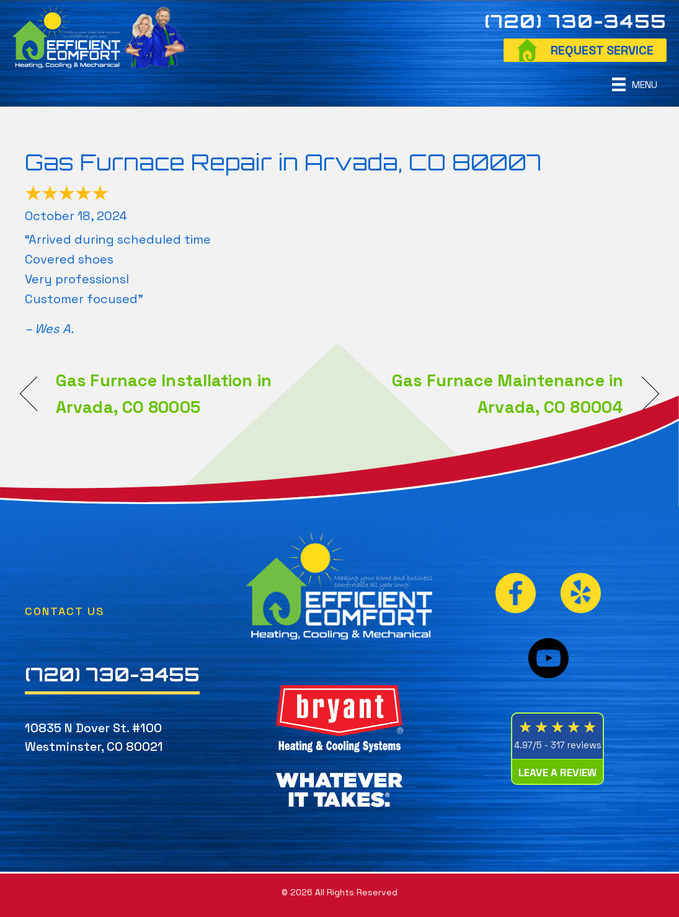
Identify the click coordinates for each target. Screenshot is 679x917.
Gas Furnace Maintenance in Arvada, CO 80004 (490, 394)
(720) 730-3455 (575, 21)
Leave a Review (557, 772)
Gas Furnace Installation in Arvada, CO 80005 (164, 394)
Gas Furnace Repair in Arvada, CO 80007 (283, 162)
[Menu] (635, 84)
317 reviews (576, 745)
